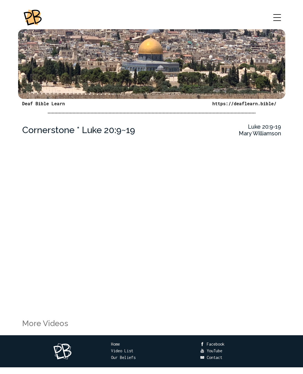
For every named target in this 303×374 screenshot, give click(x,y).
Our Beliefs (123, 357)
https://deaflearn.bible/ (244, 103)
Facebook (212, 344)
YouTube (211, 350)
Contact (211, 357)
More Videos (45, 323)
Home (115, 344)
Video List (122, 350)
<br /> (151, 234)
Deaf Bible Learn (43, 103)
